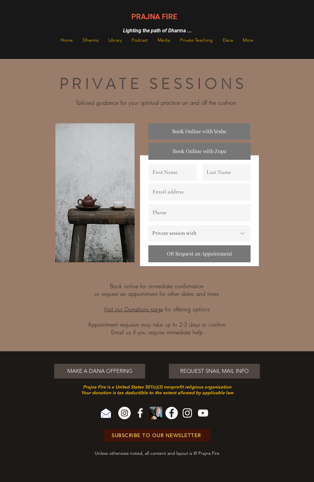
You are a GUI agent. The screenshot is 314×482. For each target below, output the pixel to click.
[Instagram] (124, 413)
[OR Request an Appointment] (199, 253)
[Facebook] (140, 413)
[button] (90, 40)
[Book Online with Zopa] (199, 151)
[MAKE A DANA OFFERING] (99, 371)
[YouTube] (203, 413)
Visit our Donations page (133, 309)
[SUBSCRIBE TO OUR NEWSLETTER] (157, 435)
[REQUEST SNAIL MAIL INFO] (214, 371)
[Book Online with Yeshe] (199, 131)
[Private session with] (199, 233)
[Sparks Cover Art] (156, 413)
